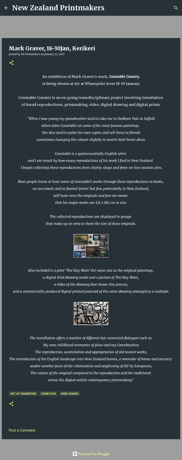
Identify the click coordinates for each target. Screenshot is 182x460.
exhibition (48, 393)
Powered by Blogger (91, 454)
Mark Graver (69, 393)
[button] (11, 63)
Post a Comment (22, 430)
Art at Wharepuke (23, 393)
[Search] (110, 8)
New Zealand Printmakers (58, 7)
